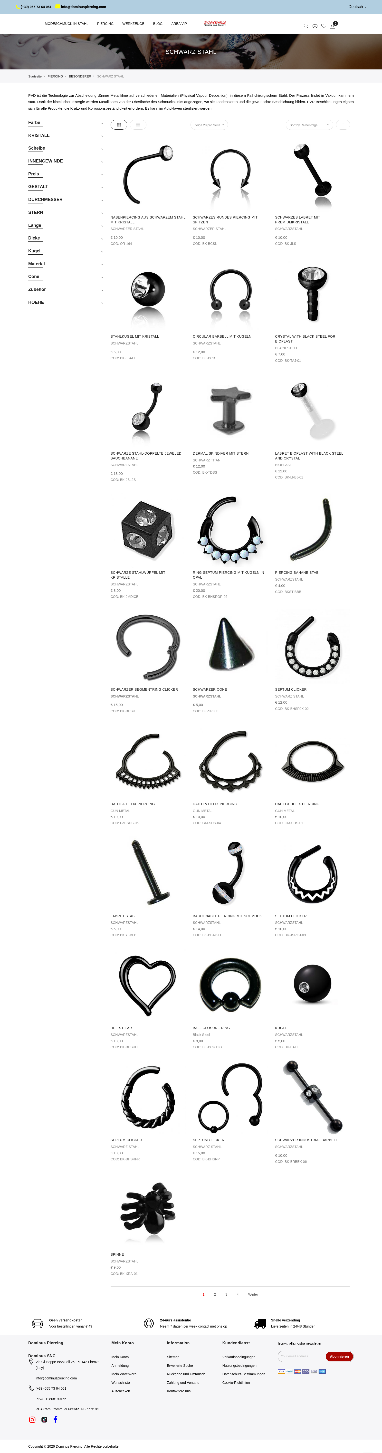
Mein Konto (120, 1357)
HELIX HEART (122, 1028)
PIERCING (55, 76)
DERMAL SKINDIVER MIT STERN (221, 453)
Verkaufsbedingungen (238, 1357)
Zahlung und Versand (183, 1383)
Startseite (35, 76)
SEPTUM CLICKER (291, 689)
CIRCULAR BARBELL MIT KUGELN (222, 336)
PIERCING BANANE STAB (297, 572)
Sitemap (173, 1357)
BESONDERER (80, 76)
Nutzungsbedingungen (239, 1365)
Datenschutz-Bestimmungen (243, 1374)
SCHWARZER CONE (210, 689)
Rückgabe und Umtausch (186, 1374)
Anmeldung (120, 1365)
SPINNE (117, 1254)
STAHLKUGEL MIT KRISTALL (135, 336)
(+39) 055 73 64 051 (34, 7)
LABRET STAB (123, 916)
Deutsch (357, 7)
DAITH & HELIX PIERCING (133, 804)
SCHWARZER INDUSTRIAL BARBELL (306, 1140)
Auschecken (121, 1391)
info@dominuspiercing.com (80, 7)
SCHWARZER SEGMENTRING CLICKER (144, 689)
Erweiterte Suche (180, 1365)
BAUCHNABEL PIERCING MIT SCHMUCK (227, 916)
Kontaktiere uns (179, 1391)
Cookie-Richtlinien (236, 1383)
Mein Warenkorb (124, 1374)
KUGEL (281, 1028)
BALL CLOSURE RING (211, 1028)
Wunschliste (121, 1383)
